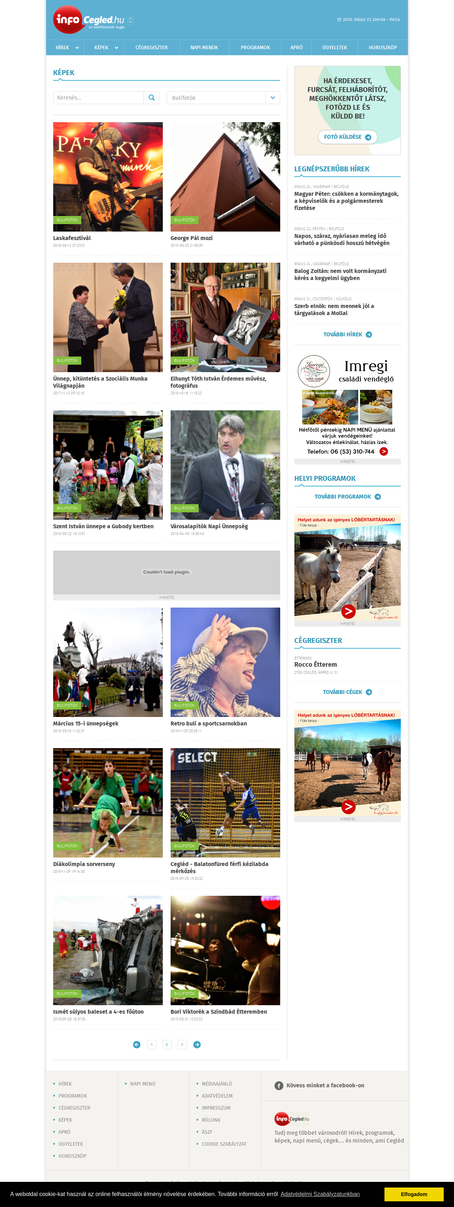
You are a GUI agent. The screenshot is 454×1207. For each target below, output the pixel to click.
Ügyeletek (334, 48)
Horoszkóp (383, 48)
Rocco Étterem (315, 665)
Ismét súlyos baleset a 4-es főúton (98, 1012)
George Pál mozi (192, 238)
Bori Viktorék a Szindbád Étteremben (219, 1012)
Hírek (62, 48)
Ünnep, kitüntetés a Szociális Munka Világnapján (100, 383)
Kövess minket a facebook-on (325, 1085)
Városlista (130, 20)
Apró (296, 48)
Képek (101, 48)
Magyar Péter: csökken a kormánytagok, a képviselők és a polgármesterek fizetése (346, 201)
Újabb (136, 1044)
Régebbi (197, 1044)
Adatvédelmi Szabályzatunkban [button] (320, 1194)
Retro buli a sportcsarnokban (209, 723)
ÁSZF (207, 1132)
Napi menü (142, 1084)
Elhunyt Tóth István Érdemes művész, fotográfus (218, 383)
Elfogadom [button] (414, 1194)
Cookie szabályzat (224, 1144)
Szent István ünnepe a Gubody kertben (103, 526)
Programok (255, 48)
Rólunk (211, 1120)
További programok (343, 497)
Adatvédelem (217, 1096)
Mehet (151, 97)
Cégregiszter (151, 48)
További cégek (342, 692)
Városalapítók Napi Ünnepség (209, 526)
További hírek (342, 334)
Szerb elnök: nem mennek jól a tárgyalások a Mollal (334, 310)
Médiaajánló (217, 1084)
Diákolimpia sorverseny (84, 864)
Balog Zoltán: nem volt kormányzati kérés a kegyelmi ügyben (340, 275)
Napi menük (204, 48)
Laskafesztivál (72, 238)
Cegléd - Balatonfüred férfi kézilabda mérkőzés (219, 868)
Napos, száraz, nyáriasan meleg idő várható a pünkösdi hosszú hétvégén (341, 240)
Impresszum (216, 1108)
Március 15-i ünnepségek (85, 723)
